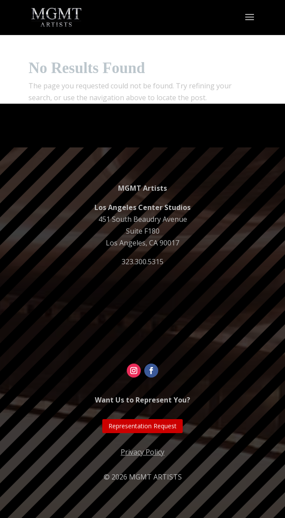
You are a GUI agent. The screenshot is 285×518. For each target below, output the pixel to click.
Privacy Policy (142, 452)
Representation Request (142, 426)
